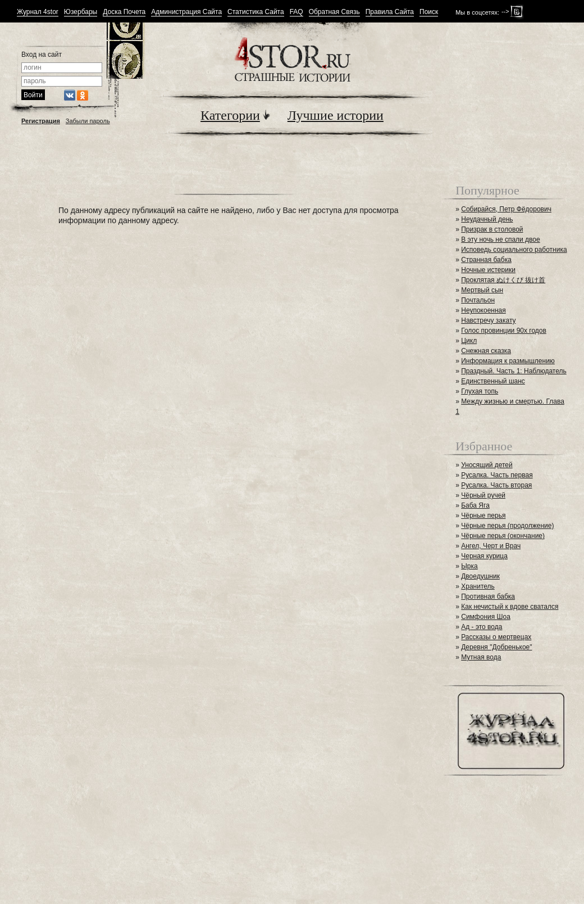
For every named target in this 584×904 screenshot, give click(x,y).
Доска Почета (124, 12)
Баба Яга (475, 505)
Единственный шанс (493, 381)
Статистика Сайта (255, 12)
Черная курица (484, 556)
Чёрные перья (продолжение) (507, 526)
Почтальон (478, 300)
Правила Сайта (390, 12)
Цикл (469, 341)
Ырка (469, 566)
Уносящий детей (487, 465)
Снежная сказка (486, 351)
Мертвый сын (482, 290)
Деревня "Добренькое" (496, 647)
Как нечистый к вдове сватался (509, 607)
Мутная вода (481, 657)
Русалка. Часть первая (496, 475)
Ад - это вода (481, 627)
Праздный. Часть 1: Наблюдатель (514, 371)
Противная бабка (488, 596)
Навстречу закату (488, 320)
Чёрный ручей (483, 495)
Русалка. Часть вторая (496, 485)
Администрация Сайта (186, 12)
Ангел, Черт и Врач (491, 546)
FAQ (296, 12)
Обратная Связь (334, 12)
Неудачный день (487, 219)
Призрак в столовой (492, 229)
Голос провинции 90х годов (503, 331)
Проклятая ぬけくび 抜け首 (503, 280)
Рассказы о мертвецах (496, 637)
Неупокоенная (483, 310)
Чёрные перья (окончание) (503, 536)
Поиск (428, 12)
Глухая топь (479, 391)
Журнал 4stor (37, 12)
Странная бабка (486, 260)
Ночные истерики (488, 270)
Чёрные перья (483, 515)
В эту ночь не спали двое (500, 239)
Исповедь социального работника (514, 250)
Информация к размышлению (508, 361)
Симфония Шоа (485, 617)
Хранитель (478, 586)
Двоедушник (480, 576)
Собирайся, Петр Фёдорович (506, 209)
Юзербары (80, 12)
